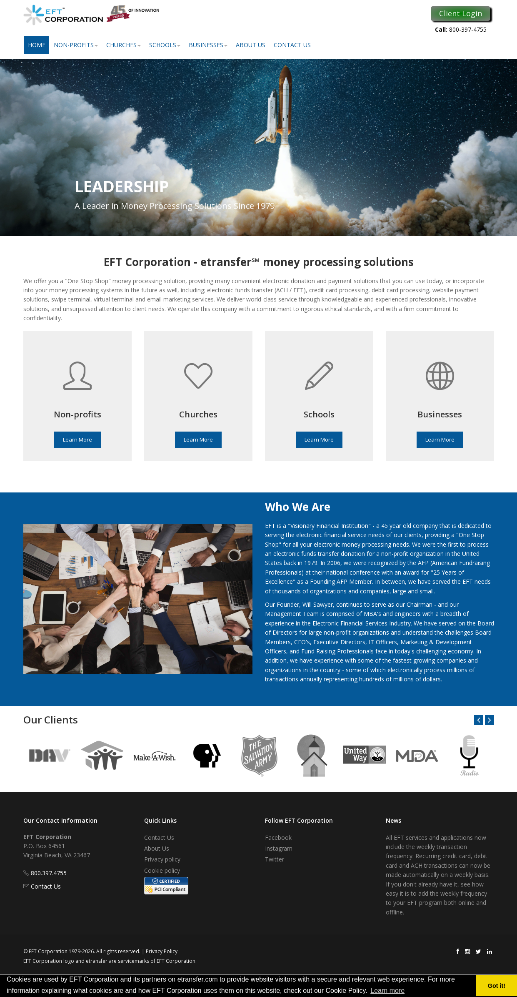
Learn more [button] (387, 990)
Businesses (208, 45)
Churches (123, 45)
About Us (250, 45)
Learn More (77, 439)
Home (36, 45)
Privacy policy (162, 859)
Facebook (278, 837)
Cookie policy (162, 870)
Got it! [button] (496, 985)
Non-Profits (76, 45)
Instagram (278, 848)
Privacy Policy (161, 951)
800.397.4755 (49, 873)
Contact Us (292, 45)
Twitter (274, 859)
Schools (164, 45)
